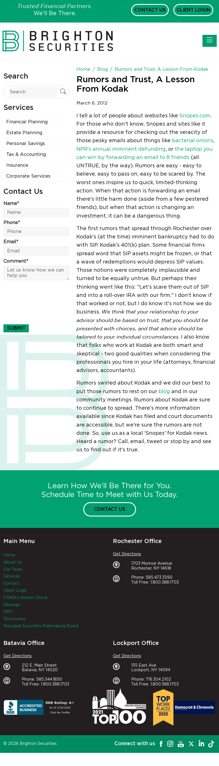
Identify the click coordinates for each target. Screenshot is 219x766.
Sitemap (11, 605)
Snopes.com (194, 115)
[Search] (33, 92)
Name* (11, 203)
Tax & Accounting (26, 154)
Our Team (13, 570)
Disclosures (14, 619)
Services (11, 576)
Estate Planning (24, 132)
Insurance (17, 165)
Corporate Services (28, 176)
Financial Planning (27, 122)
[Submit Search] (63, 92)
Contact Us (150, 10)
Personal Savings (25, 143)
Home (9, 555)
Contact (11, 584)
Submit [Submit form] (16, 328)
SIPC (8, 612)
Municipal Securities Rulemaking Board (40, 626)
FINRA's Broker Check (25, 598)
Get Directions (127, 554)
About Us (12, 562)
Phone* (11, 222)
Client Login (193, 10)
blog (164, 391)
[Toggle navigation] (209, 41)
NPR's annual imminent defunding (121, 149)
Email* (10, 242)
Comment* (15, 261)
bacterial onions (192, 140)
